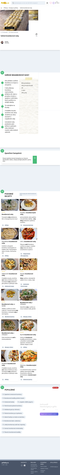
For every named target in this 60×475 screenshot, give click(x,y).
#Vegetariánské (26, 253)
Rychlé (28, 334)
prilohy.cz (5, 463)
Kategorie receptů (42, 471)
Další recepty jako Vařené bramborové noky (28, 194)
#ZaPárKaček (26, 284)
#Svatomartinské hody (28, 225)
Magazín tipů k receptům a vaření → (49, 414)
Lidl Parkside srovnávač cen (34, 465)
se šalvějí (8, 305)
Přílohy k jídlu (9, 28)
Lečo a (28, 241)
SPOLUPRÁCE (53, 462)
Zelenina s (28, 366)
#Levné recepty (24, 286)
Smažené (9, 364)
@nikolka (7, 43)
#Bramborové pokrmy (9, 316)
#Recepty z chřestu (27, 316)
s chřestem (26, 303)
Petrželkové (9, 242)
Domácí (26, 274)
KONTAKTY (24, 462)
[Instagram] (22, 465)
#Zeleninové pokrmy (27, 379)
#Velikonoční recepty (9, 286)
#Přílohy (6, 225)
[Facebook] (25, 465)
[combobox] (28, 3)
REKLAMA (33, 462)
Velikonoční (9, 274)
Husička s (28, 213)
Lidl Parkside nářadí (34, 468)
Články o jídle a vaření (34, 472)
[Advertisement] (49, 15)
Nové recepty (43, 466)
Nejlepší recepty (44, 468)
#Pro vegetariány (24, 255)
